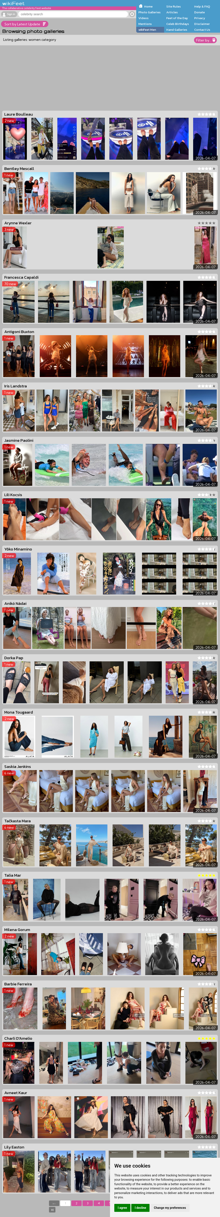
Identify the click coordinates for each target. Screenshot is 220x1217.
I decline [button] (140, 1207)
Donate (199, 12)
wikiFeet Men (147, 29)
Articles (172, 12)
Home (148, 6)
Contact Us (202, 29)
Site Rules (173, 6)
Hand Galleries (176, 29)
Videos (143, 18)
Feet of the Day (177, 18)
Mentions (145, 23)
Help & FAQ (202, 6)
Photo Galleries (149, 12)
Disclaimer (202, 23)
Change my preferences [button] (170, 1207)
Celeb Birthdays (177, 23)
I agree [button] (122, 1207)
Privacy (199, 18)
